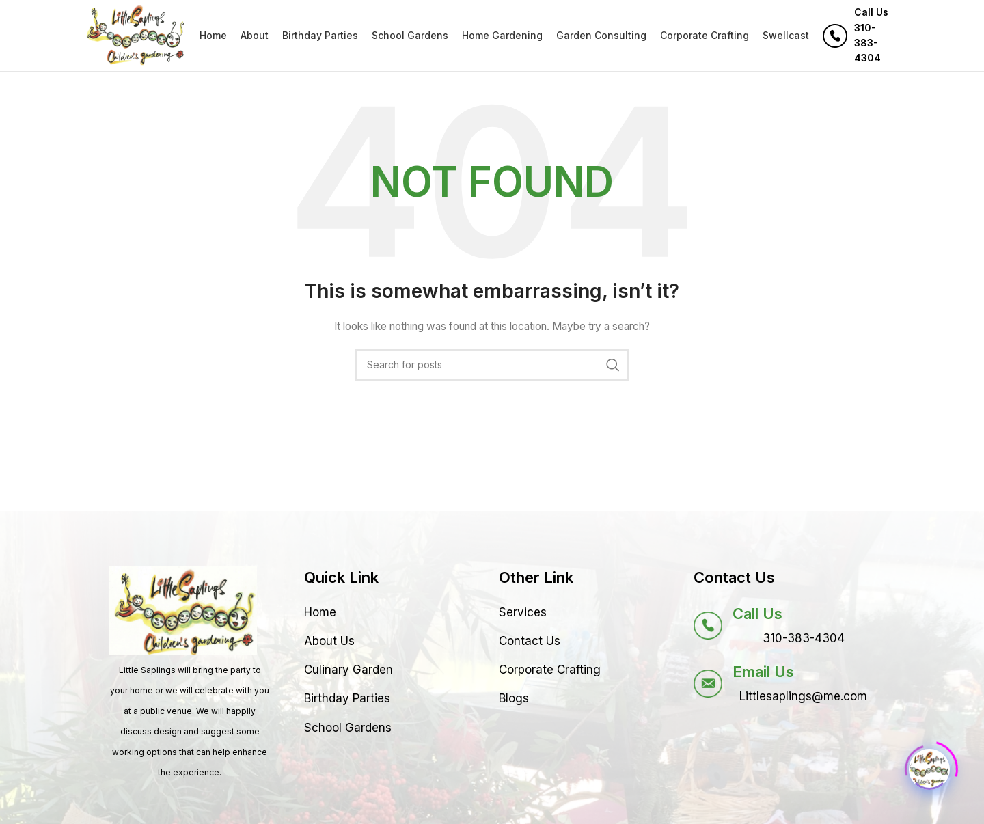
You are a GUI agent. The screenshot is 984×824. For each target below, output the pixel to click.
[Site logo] (135, 34)
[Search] (492, 365)
